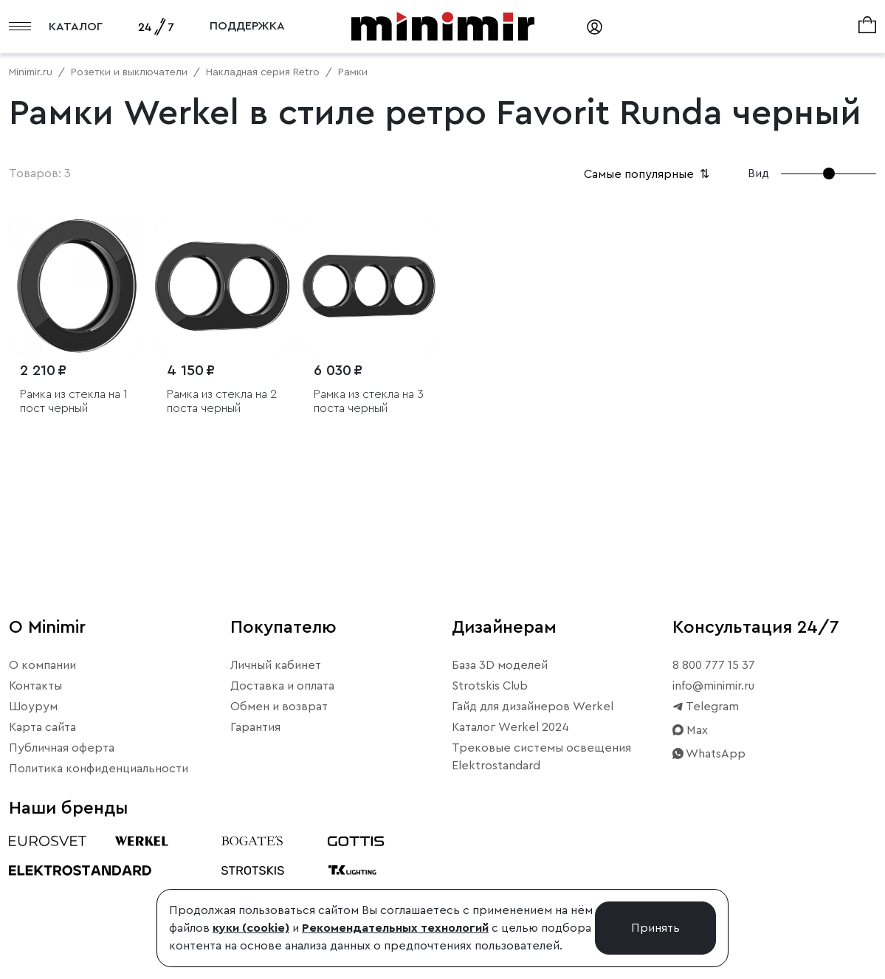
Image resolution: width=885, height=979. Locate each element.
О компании (42, 665)
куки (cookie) (251, 928)
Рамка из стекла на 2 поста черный (222, 401)
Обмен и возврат (279, 706)
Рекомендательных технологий (395, 928)
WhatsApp (708, 754)
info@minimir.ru (713, 686)
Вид (758, 173)
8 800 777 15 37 (713, 665)
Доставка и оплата (282, 686)
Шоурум (33, 706)
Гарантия (255, 727)
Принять (655, 928)
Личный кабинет (275, 665)
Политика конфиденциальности (98, 768)
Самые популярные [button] (648, 174)
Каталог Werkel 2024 (510, 727)
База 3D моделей (500, 665)
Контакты (35, 686)
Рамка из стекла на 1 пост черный (74, 401)
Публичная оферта (61, 748)
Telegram (705, 706)
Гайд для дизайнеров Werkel (532, 706)
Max (690, 730)
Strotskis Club (490, 686)
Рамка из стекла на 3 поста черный (369, 401)
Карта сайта (42, 727)
